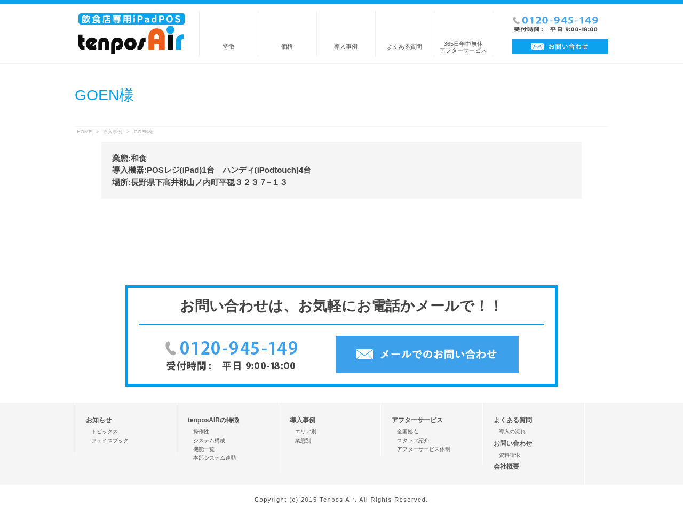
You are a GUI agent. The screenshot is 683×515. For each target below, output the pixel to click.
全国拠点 (407, 431)
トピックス (104, 431)
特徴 (228, 46)
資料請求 (509, 455)
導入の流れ (512, 431)
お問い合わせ (513, 443)
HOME (84, 131)
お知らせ (99, 420)
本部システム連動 (214, 458)
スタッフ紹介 (413, 441)
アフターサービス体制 (423, 449)
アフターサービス (417, 420)
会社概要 (506, 466)
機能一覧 (204, 449)
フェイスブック (110, 441)
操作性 (201, 431)
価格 (287, 46)
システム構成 (209, 441)
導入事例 (346, 46)
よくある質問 (404, 46)
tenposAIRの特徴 (213, 420)
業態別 (303, 441)
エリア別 (305, 431)
